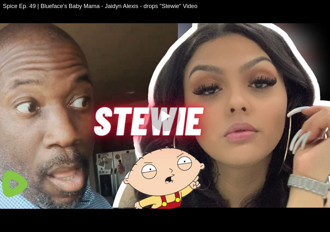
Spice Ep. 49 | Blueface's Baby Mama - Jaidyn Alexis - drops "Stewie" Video (100, 6)
